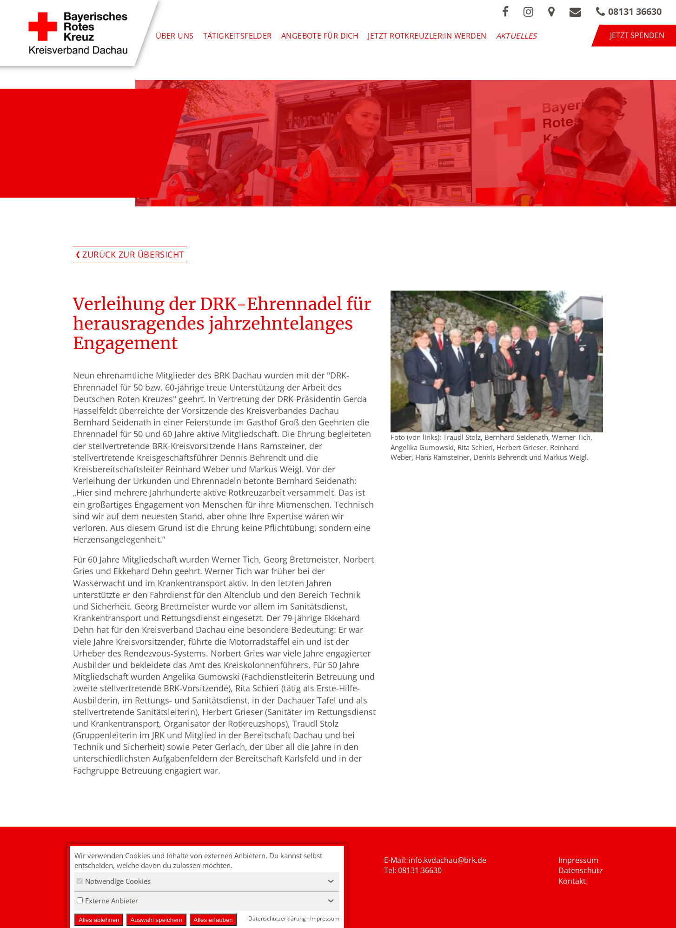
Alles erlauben (212, 919)
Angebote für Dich (320, 35)
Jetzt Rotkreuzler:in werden (427, 35)
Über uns (175, 35)
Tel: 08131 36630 (413, 870)
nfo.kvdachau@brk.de (448, 860)
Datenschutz (580, 870)
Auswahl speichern (156, 919)
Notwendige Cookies (114, 881)
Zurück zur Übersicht (133, 254)
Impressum (578, 860)
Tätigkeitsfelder (237, 35)
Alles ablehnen (99, 919)
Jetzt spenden (637, 35)
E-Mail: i (397, 860)
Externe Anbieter (107, 900)
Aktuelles (516, 35)
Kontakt (572, 881)
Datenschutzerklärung (277, 918)
